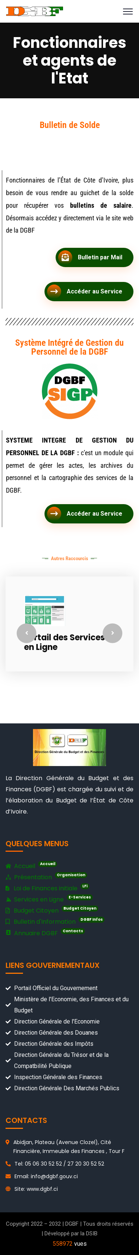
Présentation (46, 877)
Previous (26, 633)
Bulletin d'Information (55, 921)
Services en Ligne (49, 899)
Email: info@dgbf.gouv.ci (46, 1176)
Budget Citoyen (52, 910)
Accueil (31, 866)
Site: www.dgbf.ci (36, 1189)
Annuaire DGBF (45, 933)
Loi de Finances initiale (47, 888)
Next (112, 633)
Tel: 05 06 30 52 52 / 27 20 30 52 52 (59, 1163)
